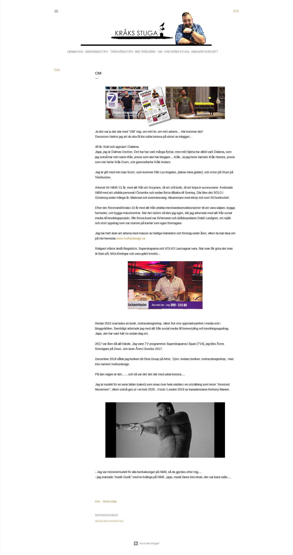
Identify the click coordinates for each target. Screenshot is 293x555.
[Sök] (236, 11)
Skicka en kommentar (109, 521)
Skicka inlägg (109, 501)
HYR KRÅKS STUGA (176, 51)
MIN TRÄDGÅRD (145, 51)
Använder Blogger (146, 543)
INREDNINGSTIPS (96, 51)
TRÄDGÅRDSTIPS (121, 51)
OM (160, 51)
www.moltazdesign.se (130, 238)
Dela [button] (57, 69)
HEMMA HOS (75, 51)
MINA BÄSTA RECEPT (205, 51)
